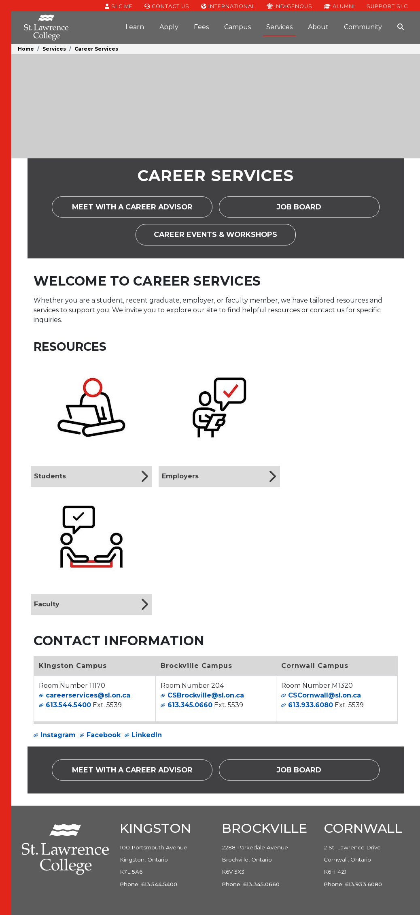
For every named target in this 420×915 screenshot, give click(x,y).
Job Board (307, 210)
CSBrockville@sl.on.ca (206, 695)
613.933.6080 (310, 705)
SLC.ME (119, 5)
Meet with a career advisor (142, 210)
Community (363, 27)
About (318, 27)
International (228, 5)
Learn (134, 27)
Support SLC (387, 5)
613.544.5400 (68, 705)
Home (26, 49)
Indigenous (289, 5)
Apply (168, 27)
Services (279, 27)
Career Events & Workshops (225, 237)
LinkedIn (147, 735)
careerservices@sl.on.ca (88, 695)
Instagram (58, 735)
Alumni (339, 5)
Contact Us (166, 5)
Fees (201, 27)
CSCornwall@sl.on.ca (324, 695)
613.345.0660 (190, 705)
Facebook (104, 735)
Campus (237, 27)
